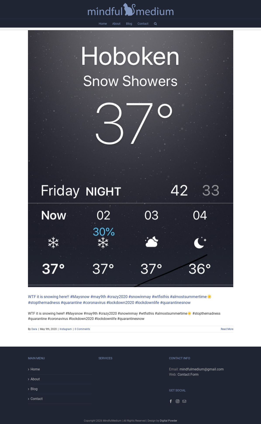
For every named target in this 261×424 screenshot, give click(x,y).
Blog (34, 389)
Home (35, 369)
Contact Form (188, 374)
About (35, 379)
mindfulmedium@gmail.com (202, 369)
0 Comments (82, 329)
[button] (155, 23)
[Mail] (184, 401)
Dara (34, 329)
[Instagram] (177, 401)
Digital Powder (168, 420)
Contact (37, 399)
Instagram (66, 329)
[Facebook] (171, 401)
